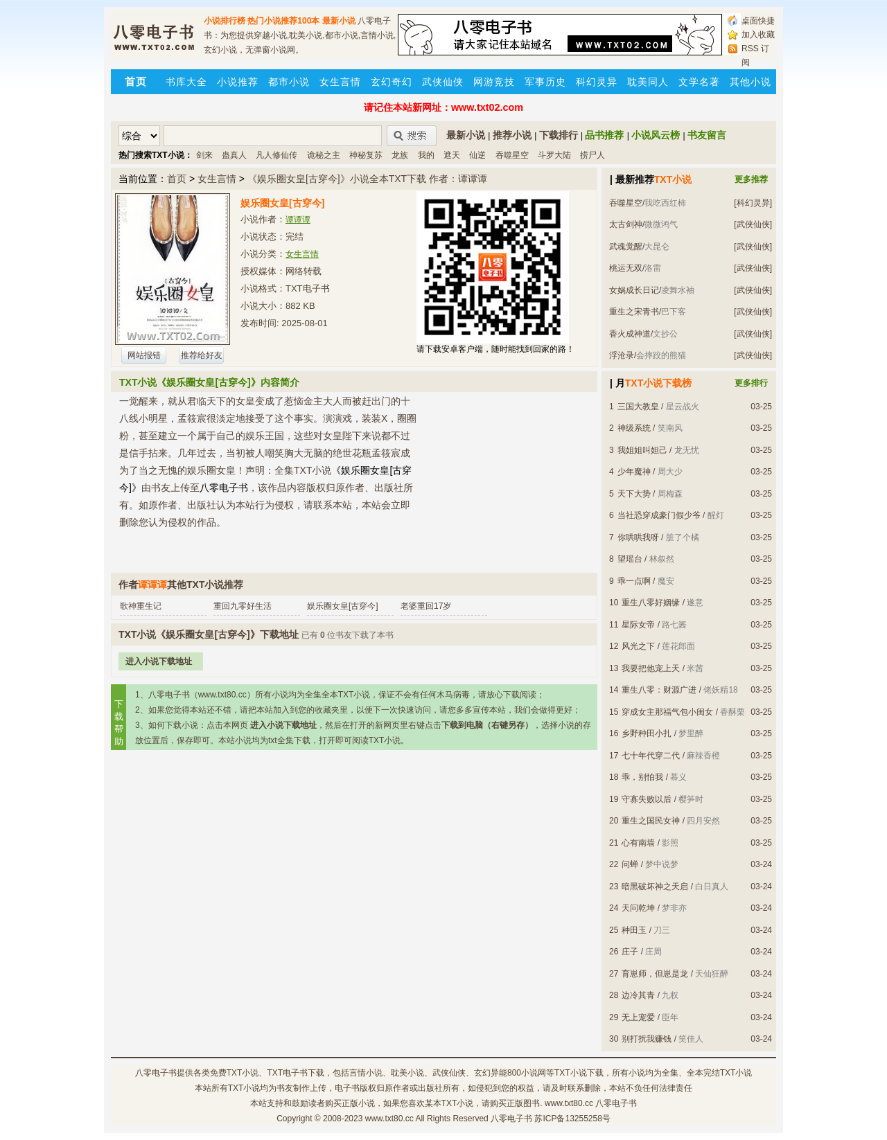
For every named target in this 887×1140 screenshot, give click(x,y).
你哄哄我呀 (638, 537)
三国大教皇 (638, 406)
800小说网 (526, 1073)
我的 (426, 155)
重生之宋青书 (634, 312)
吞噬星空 (512, 155)
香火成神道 (630, 334)
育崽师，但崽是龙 (655, 974)
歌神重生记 (140, 606)
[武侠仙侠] (753, 224)
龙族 (400, 155)
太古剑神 (625, 224)
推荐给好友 (201, 355)
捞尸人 (592, 155)
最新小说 (338, 21)
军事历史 (545, 81)
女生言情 (340, 81)
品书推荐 (604, 135)
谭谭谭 (298, 219)
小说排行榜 (224, 21)
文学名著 (699, 81)
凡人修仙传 (276, 155)
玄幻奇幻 (391, 81)
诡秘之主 (323, 155)
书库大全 (186, 81)
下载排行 (558, 135)
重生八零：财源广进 (659, 690)
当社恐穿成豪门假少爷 (659, 515)
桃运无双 (625, 268)
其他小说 (750, 81)
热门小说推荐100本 (283, 21)
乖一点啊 (634, 581)
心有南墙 (638, 843)
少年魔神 (634, 472)
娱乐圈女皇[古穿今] (342, 606)
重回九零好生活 (242, 606)
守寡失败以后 (646, 799)
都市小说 (289, 81)
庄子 (630, 951)
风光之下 (638, 646)
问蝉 (630, 864)
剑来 (204, 155)
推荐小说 (512, 135)
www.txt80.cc (389, 1118)
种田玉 (634, 930)
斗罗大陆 (554, 155)
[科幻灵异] (753, 203)
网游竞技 (494, 81)
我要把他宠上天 (651, 668)
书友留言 (706, 135)
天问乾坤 (638, 908)
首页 (176, 178)
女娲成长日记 (634, 290)
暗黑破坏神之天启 (655, 886)
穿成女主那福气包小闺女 (667, 712)
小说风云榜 (655, 135)
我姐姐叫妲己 (642, 450)
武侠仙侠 (443, 81)
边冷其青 (638, 995)
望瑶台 (629, 559)
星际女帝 (638, 625)
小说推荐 (237, 81)
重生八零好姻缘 (651, 602)
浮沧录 (621, 355)
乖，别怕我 (642, 777)
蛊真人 (234, 155)
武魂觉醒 (625, 246)
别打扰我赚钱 (646, 1039)
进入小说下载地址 (158, 661)
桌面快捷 (758, 21)
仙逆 (477, 155)
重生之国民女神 (651, 821)
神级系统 (634, 428)
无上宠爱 (638, 1017)
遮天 (452, 155)
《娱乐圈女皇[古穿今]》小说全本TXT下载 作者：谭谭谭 (367, 178)
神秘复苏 (366, 155)
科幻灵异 (596, 81)
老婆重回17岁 (426, 606)
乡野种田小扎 (646, 733)
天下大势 (634, 494)
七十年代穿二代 (651, 755)
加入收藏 (758, 34)
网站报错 (144, 355)
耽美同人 (648, 81)
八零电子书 (156, 1073)
